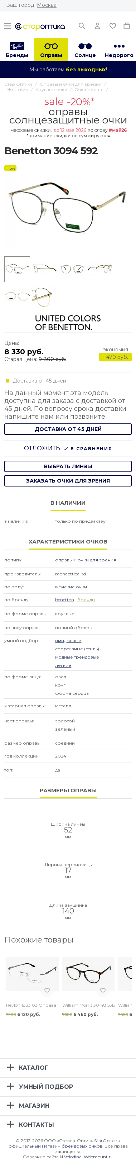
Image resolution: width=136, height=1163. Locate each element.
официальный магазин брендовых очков (55, 1146)
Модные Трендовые (77, 657)
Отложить (42, 448)
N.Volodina (71, 1156)
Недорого (119, 55)
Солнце (85, 55)
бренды (86, 599)
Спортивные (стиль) (77, 648)
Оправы (51, 55)
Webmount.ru (98, 1156)
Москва (47, 5)
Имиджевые (68, 640)
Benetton (64, 599)
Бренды (17, 55)
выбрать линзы (68, 466)
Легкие (63, 665)
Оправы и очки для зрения (85, 559)
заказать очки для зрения (68, 481)
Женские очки (71, 586)
